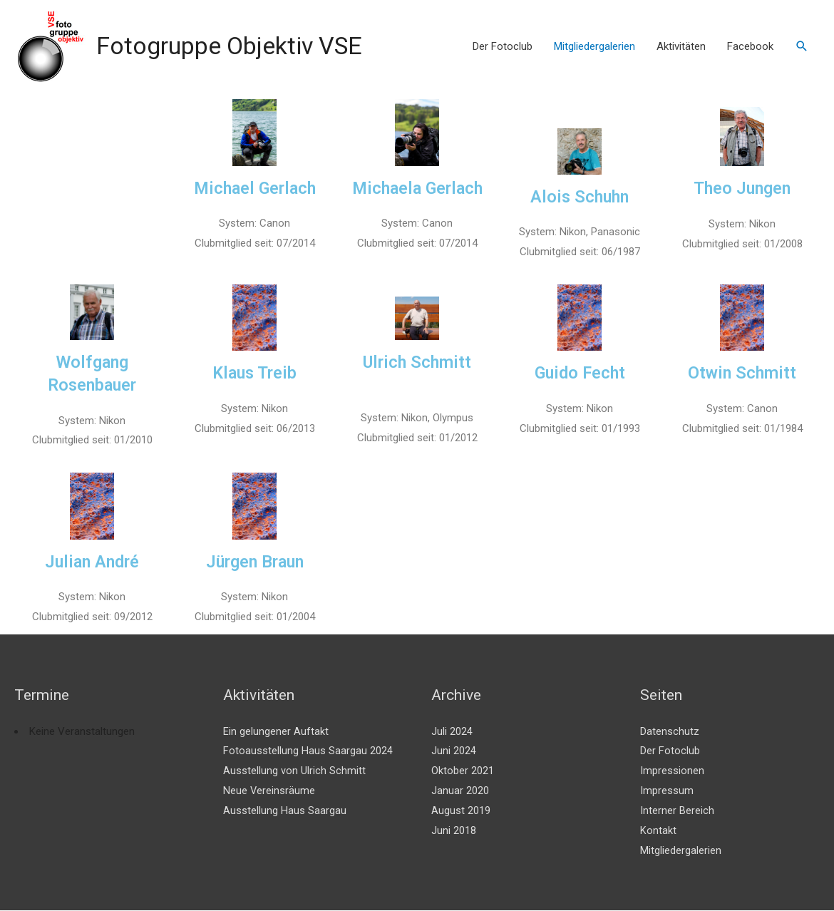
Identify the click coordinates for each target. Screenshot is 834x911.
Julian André (92, 562)
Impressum (667, 791)
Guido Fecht (579, 373)
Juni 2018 (453, 831)
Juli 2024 (452, 731)
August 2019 (460, 811)
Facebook (750, 46)
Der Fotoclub (502, 46)
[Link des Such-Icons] (802, 46)
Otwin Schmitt (742, 373)
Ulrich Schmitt (417, 362)
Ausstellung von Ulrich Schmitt (294, 771)
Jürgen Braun (254, 562)
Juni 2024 (453, 751)
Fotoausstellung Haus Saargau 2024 (308, 751)
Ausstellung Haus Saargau (284, 811)
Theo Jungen (742, 188)
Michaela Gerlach (417, 188)
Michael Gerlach (255, 188)
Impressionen (672, 771)
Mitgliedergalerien (594, 46)
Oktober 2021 (462, 771)
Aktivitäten (681, 46)
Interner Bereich (677, 811)
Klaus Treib (255, 373)
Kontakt (658, 831)
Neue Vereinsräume (269, 791)
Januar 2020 (460, 791)
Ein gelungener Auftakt (276, 731)
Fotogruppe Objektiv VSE (235, 46)
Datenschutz (669, 731)
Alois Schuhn (579, 196)
